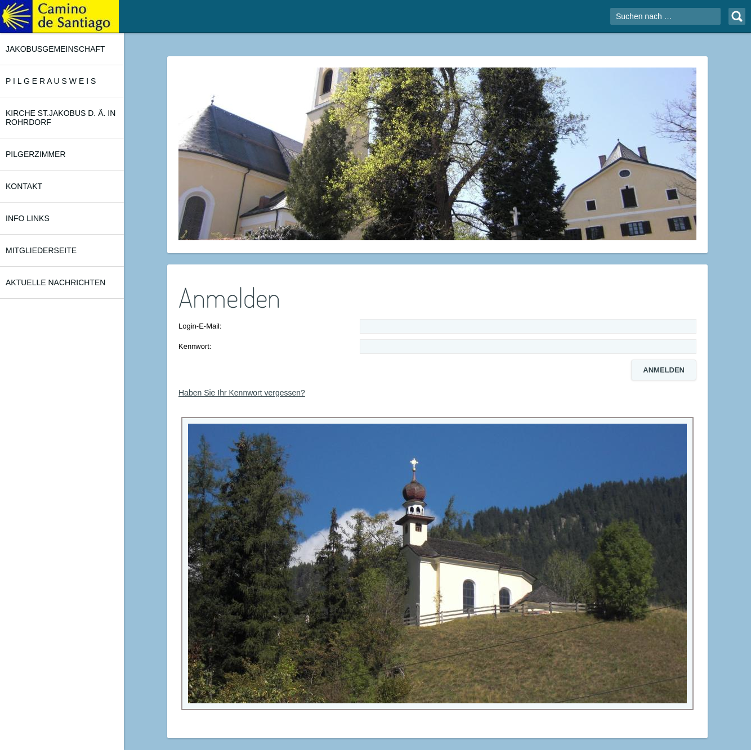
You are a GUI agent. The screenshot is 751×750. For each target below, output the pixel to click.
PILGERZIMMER (36, 154)
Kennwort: (195, 346)
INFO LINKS (28, 218)
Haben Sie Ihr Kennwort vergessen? (241, 392)
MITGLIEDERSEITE (41, 250)
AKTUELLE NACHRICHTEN (55, 282)
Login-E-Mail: (200, 326)
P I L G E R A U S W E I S (51, 81)
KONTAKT (24, 186)
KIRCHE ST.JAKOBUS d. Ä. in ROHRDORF (60, 118)
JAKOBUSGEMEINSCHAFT (55, 48)
